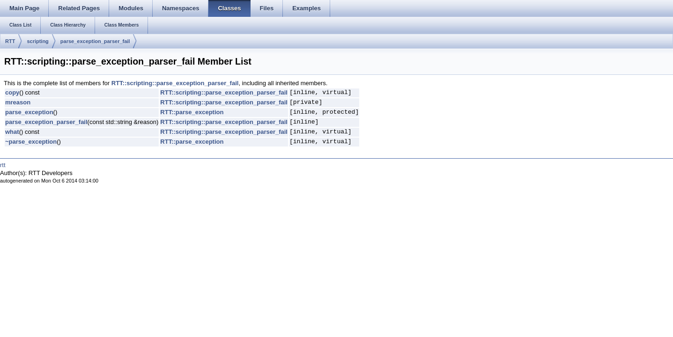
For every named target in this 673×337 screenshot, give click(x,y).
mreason (17, 102)
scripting (37, 41)
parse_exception (29, 112)
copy (12, 92)
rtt (3, 164)
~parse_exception (31, 141)
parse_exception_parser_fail (95, 41)
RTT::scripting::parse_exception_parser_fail (175, 83)
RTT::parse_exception (191, 112)
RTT (10, 41)
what (12, 131)
